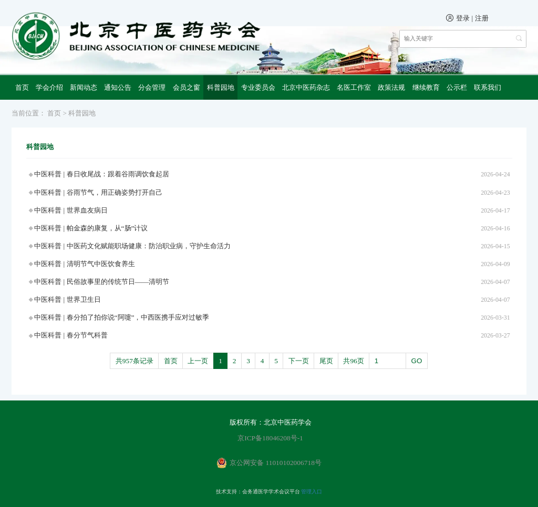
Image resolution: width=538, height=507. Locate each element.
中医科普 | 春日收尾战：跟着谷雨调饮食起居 (101, 174)
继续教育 (426, 87)
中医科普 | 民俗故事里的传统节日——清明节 (101, 282)
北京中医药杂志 (306, 87)
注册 (482, 18)
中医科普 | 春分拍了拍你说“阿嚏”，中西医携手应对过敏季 (121, 317)
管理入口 (311, 491)
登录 (463, 18)
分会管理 (151, 87)
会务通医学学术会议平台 (271, 491)
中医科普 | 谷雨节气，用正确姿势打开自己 (98, 192)
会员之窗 (186, 87)
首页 (22, 87)
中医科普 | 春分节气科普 (70, 335)
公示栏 (457, 87)
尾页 (326, 361)
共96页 (353, 361)
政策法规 (391, 87)
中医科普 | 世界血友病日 (70, 210)
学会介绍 (49, 87)
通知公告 (117, 87)
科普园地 (220, 87)
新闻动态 (83, 87)
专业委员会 (258, 87)
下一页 (298, 361)
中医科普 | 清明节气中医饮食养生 (84, 264)
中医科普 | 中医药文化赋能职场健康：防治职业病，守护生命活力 (132, 246)
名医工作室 (354, 87)
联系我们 (487, 87)
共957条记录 (134, 361)
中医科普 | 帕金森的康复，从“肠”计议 (91, 228)
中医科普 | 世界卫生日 (67, 299)
